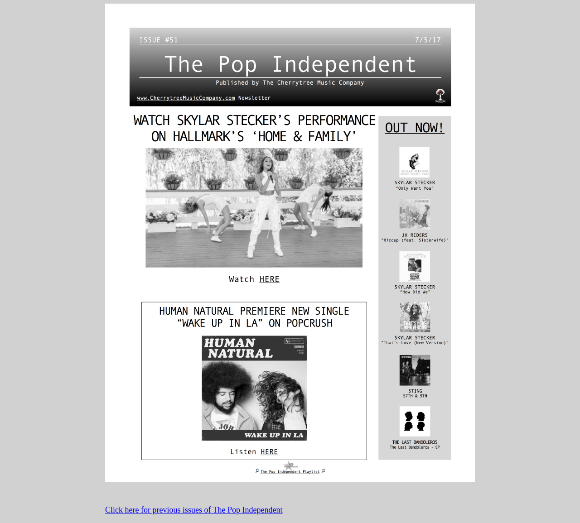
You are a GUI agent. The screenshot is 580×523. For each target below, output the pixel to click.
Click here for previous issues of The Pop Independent (194, 509)
